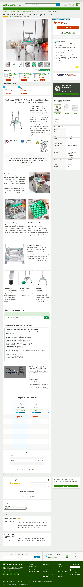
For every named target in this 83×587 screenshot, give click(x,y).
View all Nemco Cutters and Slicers (66, 78)
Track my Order (75, 569)
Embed (36, 379)
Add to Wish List (66, 37)
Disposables (53, 8)
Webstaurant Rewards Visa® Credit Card (69, 33)
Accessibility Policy (27, 581)
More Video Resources (33, 376)
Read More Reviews (27, 165)
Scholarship (60, 573)
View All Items (15, 70)
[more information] (72, 43)
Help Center (75, 567)
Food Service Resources (48, 573)
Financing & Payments (62, 571)
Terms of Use (19, 581)
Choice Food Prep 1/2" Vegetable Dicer (36, 410)
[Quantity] (55, 27)
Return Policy (60, 576)
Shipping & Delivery (75, 574)
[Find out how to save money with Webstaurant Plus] (4, 73)
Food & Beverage (37, 8)
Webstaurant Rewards (33, 568)
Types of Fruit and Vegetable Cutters (67, 122)
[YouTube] (7, 574)
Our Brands (60, 568)
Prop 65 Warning (33, 469)
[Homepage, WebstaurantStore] (13, 5)
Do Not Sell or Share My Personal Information (42, 581)
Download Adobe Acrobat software (60, 117)
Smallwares (28, 8)
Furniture (61, 8)
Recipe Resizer (32, 573)
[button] (7, 64)
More (78, 8)
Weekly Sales (45, 569)
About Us (60, 566)
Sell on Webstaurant (62, 574)
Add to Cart (8, 80)
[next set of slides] (50, 77)
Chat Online (73, 572)
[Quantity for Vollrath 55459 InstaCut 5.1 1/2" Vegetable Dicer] (20, 93)
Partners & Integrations (34, 574)
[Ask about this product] (27, 318)
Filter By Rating (7, 506)
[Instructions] (66, 109)
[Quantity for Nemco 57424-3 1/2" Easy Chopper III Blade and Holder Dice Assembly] (20, 80)
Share (37, 70)
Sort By (5, 501)
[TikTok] (15, 574)
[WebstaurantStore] (14, 564)
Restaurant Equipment (9, 8)
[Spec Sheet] (57, 109)
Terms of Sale (5, 581)
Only (55, 21)
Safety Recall (45, 576)
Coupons (45, 571)
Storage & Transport (70, 8)
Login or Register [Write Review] (66, 486)
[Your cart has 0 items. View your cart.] (78, 4)
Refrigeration (20, 8)
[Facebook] (11, 574)
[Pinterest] (18, 574)
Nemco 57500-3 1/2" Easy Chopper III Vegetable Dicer (20, 410)
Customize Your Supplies (34, 571)
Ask (46, 317)
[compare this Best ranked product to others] (77, 67)
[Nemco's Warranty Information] (75, 109)
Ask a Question (45, 70)
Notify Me (42, 80)
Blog (44, 566)
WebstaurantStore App (33, 569)
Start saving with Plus (52, 557)
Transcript (31, 379)
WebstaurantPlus (32, 566)
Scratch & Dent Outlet (47, 568)
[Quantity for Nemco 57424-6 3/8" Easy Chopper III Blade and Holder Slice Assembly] (5, 80)
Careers (59, 569)
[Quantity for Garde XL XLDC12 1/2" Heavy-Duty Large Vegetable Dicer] (5, 93)
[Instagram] (4, 574)
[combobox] (40, 4)
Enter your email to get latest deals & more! (15, 555)
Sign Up (37, 557)
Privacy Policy (12, 581)
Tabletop (46, 8)
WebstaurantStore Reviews (48, 574)
